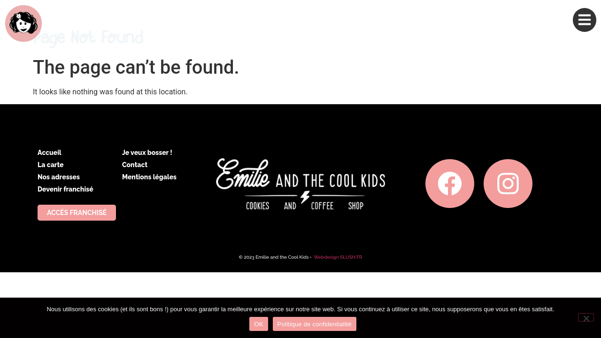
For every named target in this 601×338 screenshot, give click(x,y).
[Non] (586, 317)
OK (258, 324)
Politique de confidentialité (314, 324)
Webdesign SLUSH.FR (338, 257)
